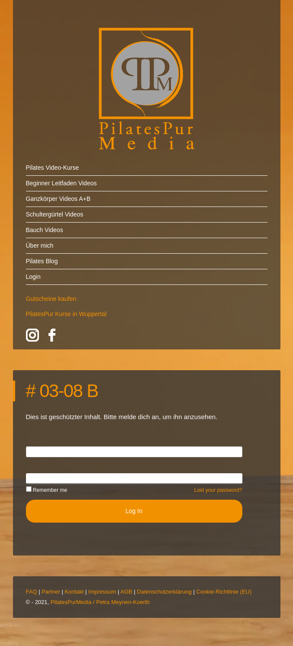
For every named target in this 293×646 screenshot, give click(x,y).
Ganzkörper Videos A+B (58, 198)
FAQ (31, 591)
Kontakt (74, 591)
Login (33, 276)
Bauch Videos (44, 229)
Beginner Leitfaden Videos (61, 183)
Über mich (40, 245)
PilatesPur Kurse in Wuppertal (66, 313)
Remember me (47, 490)
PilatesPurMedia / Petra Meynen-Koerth (100, 602)
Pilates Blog (42, 261)
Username (40, 451)
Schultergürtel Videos (55, 214)
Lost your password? (218, 490)
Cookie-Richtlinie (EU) (223, 591)
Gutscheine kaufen (51, 298)
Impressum (102, 591)
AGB (126, 591)
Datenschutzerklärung (164, 591)
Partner (51, 591)
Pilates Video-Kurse (52, 167)
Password (39, 478)
